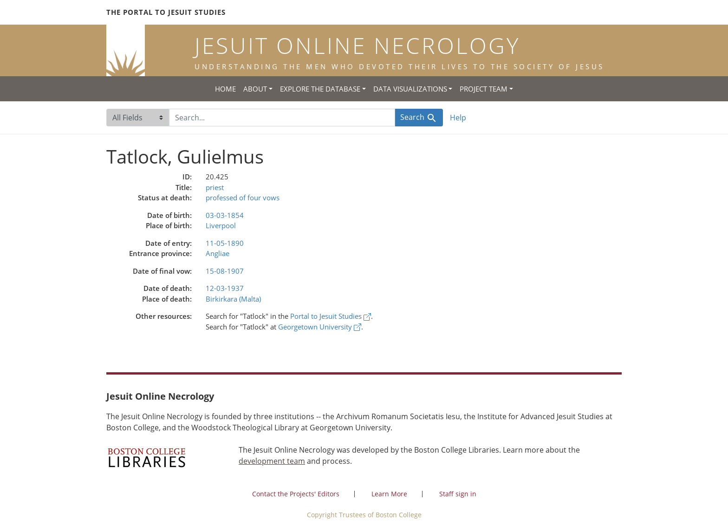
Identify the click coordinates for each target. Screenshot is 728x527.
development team (272, 461)
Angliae (217, 253)
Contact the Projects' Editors (295, 493)
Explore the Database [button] (320, 88)
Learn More (389, 493)
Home (225, 88)
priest (215, 187)
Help (458, 117)
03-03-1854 (225, 215)
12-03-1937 (225, 288)
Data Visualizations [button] (410, 88)
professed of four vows (243, 197)
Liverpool (221, 225)
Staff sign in (457, 493)
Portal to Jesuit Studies (330, 316)
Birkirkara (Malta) (233, 298)
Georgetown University (319, 326)
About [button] (255, 88)
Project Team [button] (483, 88)
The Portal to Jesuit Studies (166, 12)
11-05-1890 (225, 243)
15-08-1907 (225, 271)
